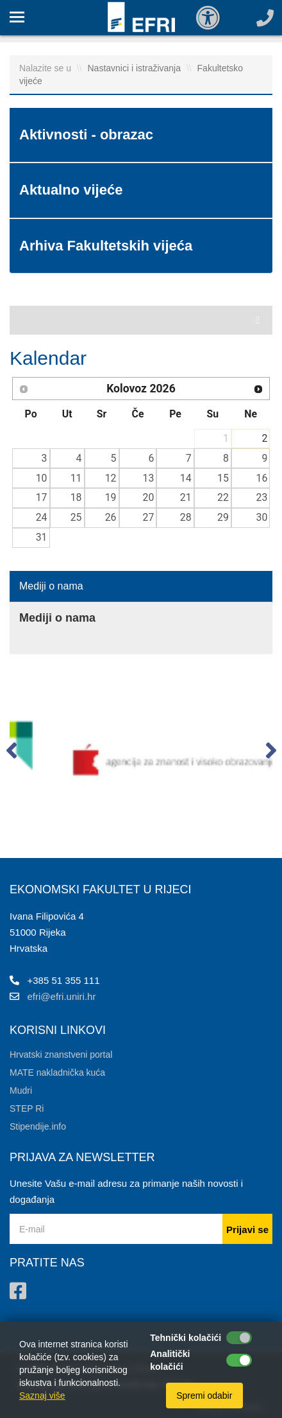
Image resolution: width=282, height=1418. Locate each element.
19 (111, 497)
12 (111, 478)
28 (186, 517)
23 (262, 497)
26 (111, 517)
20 (148, 497)
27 (148, 517)
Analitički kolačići (170, 1360)
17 (41, 497)
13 (148, 478)
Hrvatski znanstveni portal (61, 1054)
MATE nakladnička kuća (57, 1072)
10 (41, 478)
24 (41, 517)
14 (186, 478)
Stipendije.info (38, 1126)
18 (76, 497)
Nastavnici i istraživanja (134, 68)
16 (262, 478)
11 (76, 478)
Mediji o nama (51, 586)
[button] (11, 753)
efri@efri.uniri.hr (62, 996)
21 (186, 497)
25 (76, 517)
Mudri (21, 1090)
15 (223, 478)
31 (41, 537)
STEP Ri (27, 1108)
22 (223, 497)
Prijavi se (247, 1229)
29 (223, 517)
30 (262, 517)
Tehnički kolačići (185, 1338)
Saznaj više (42, 1395)
